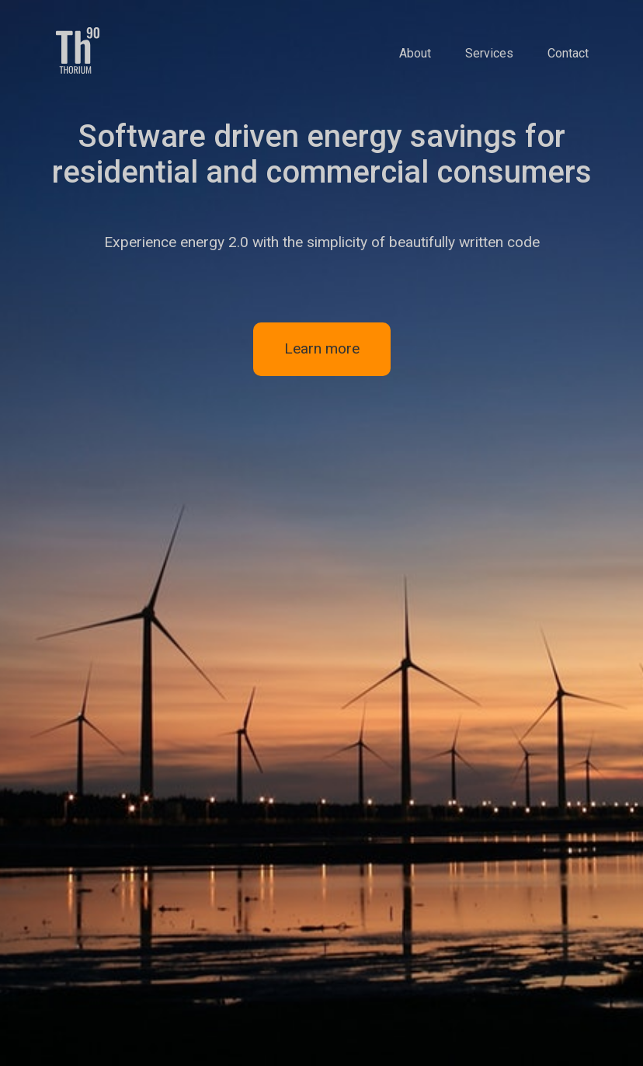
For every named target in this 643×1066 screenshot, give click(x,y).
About (415, 53)
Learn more (322, 348)
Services (489, 53)
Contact (568, 53)
